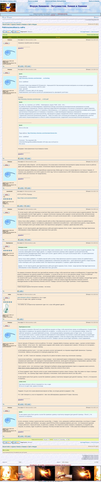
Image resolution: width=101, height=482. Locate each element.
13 (96, 31)
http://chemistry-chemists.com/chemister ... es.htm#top (34, 78)
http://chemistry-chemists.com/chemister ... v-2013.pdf (33, 99)
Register (9, 17)
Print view (5, 34)
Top (3, 66)
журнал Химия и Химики (19, 24)
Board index (6, 24)
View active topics (17, 22)
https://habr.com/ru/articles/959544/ (27, 198)
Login (4, 17)
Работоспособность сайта (13, 27)
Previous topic (90, 34)
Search (96, 17)
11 (93, 31)
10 (91, 31)
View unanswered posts (7, 22)
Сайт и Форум (32, 24)
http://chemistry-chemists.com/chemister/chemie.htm (42, 133)
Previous (87, 31)
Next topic (96, 34)
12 (95, 31)
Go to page (82, 31)
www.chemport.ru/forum (24, 297)
